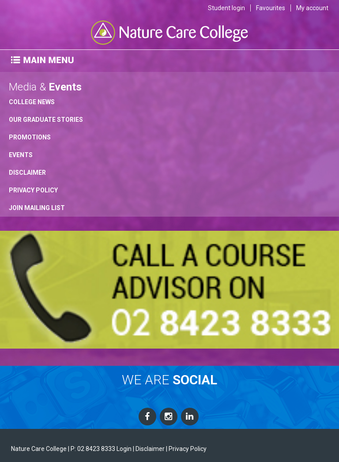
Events (21, 154)
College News (32, 101)
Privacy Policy (33, 190)
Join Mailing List (37, 207)
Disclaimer (27, 172)
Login (124, 448)
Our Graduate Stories (46, 119)
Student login (226, 7)
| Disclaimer (149, 448)
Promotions (30, 137)
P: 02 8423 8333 (93, 448)
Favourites (270, 7)
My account (312, 7)
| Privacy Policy (186, 448)
